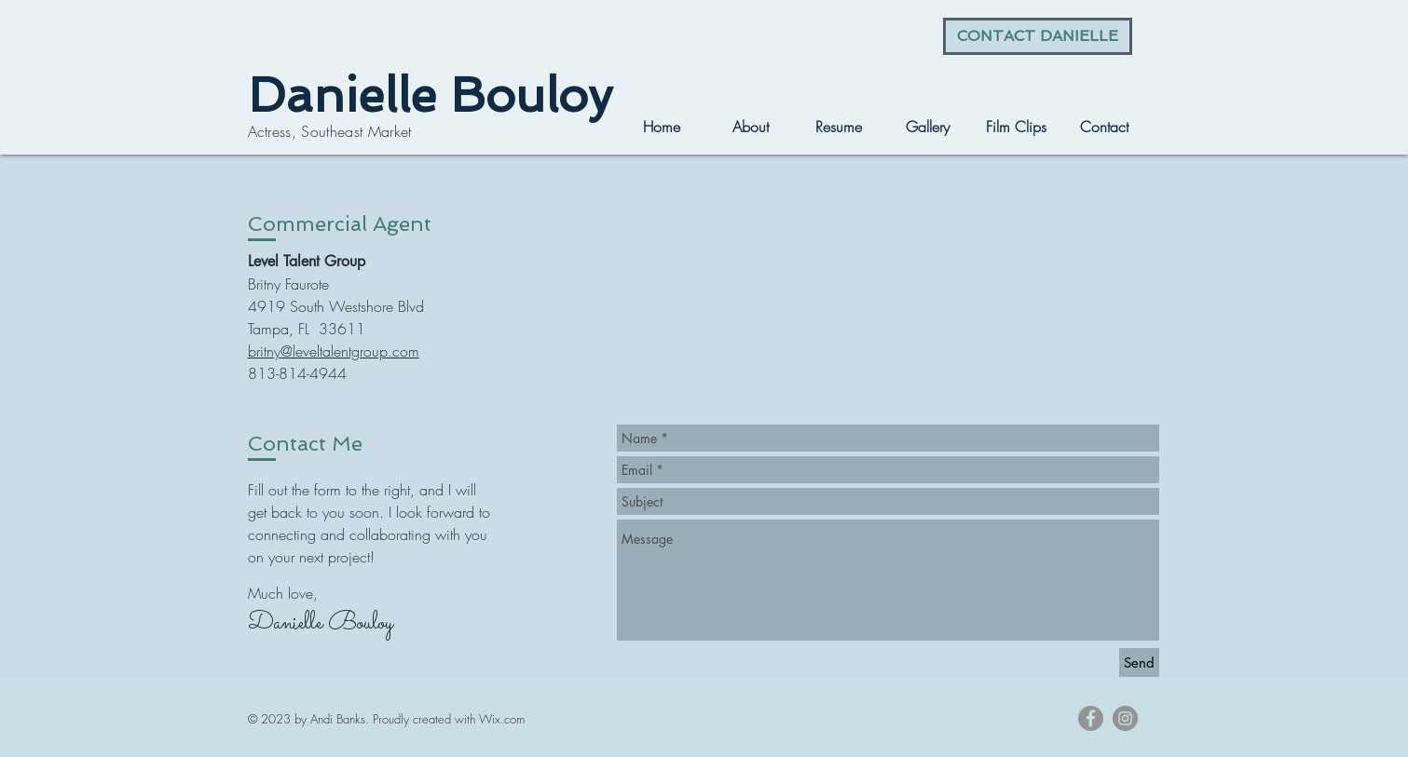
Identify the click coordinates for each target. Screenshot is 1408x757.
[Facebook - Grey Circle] (1090, 718)
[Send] (1139, 662)
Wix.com (502, 718)
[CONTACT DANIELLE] (1037, 36)
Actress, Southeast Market (330, 131)
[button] (927, 127)
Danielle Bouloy (430, 95)
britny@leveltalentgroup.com (333, 351)
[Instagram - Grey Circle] (1125, 718)
